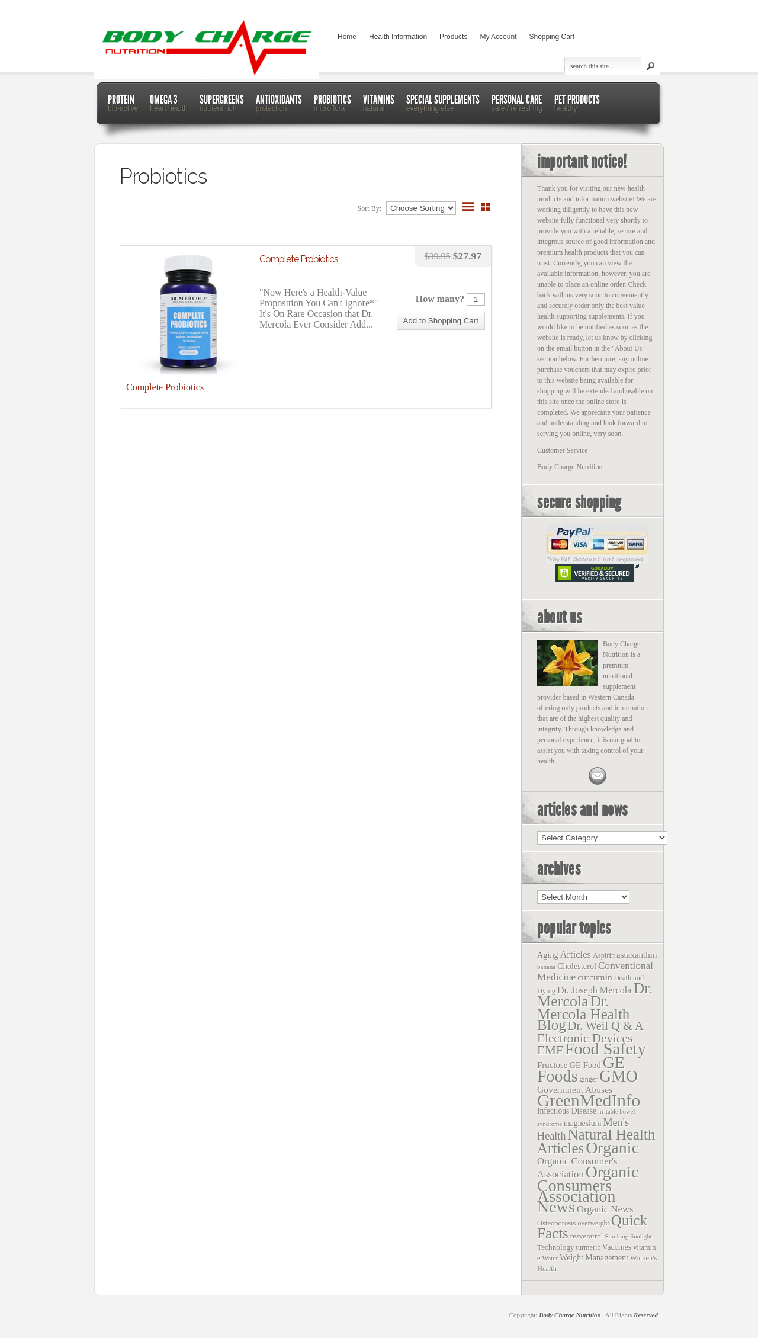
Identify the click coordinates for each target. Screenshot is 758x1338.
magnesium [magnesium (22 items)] (582, 1123)
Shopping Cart (551, 37)
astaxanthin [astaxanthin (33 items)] (636, 955)
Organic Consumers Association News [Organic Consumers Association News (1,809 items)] (588, 1189)
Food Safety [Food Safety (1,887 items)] (605, 1048)
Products (453, 37)
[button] (441, 321)
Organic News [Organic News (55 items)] (605, 1209)
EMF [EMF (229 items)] (550, 1050)
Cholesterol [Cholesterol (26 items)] (576, 966)
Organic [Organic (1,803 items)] (612, 1147)
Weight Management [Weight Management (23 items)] (594, 1257)
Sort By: (370, 208)
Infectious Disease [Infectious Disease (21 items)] (566, 1110)
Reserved (646, 1314)
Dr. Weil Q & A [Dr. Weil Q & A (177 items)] (606, 1025)
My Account (498, 37)
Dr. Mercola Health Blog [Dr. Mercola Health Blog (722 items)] (583, 1013)
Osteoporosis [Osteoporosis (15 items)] (556, 1223)
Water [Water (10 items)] (550, 1258)
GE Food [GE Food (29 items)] (584, 1065)
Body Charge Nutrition (570, 1314)
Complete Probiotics (298, 259)
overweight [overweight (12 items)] (593, 1223)
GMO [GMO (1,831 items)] (618, 1076)
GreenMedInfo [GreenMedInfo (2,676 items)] (588, 1100)
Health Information (398, 37)
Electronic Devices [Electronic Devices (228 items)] (584, 1038)
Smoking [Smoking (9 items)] (616, 1236)
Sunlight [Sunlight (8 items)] (640, 1236)
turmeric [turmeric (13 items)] (588, 1247)
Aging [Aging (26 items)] (547, 955)
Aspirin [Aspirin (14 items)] (604, 955)
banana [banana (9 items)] (546, 966)
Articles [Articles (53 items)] (575, 954)
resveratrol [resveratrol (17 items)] (586, 1235)
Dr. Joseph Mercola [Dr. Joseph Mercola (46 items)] (594, 990)
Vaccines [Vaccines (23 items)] (616, 1247)
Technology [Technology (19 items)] (555, 1247)
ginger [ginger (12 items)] (589, 1079)
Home (347, 37)
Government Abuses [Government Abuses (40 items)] (574, 1089)
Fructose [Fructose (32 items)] (552, 1065)
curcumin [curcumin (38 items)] (594, 977)
